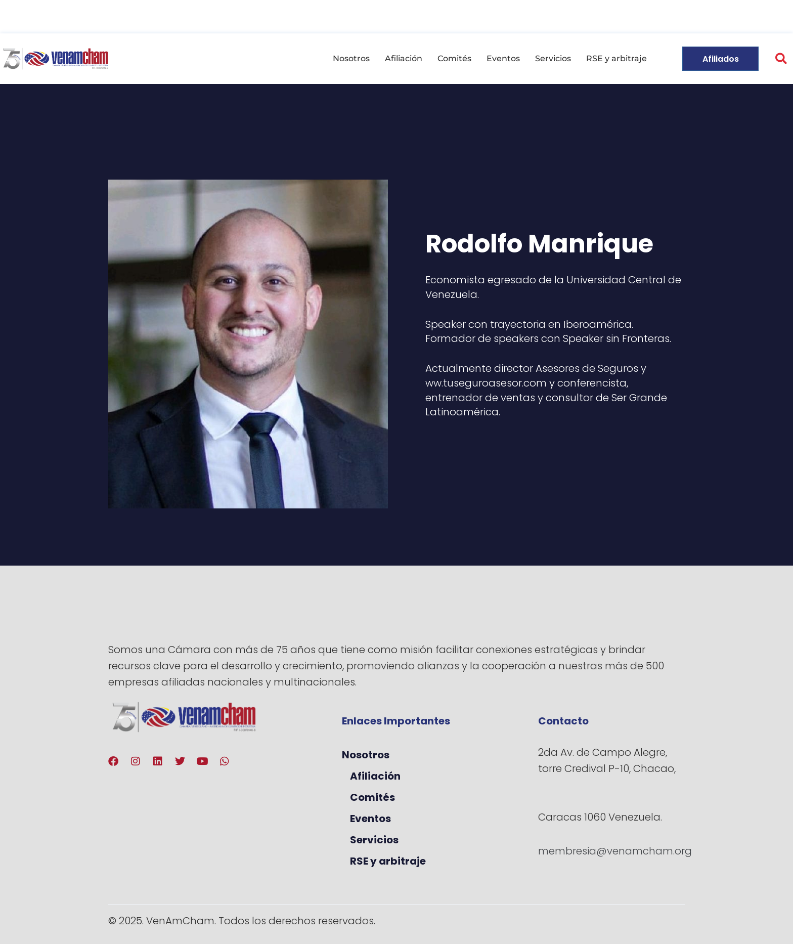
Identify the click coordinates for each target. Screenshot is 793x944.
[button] (781, 59)
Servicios (553, 58)
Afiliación (403, 58)
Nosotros (351, 58)
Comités (454, 58)
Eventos (503, 58)
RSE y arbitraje (616, 58)
